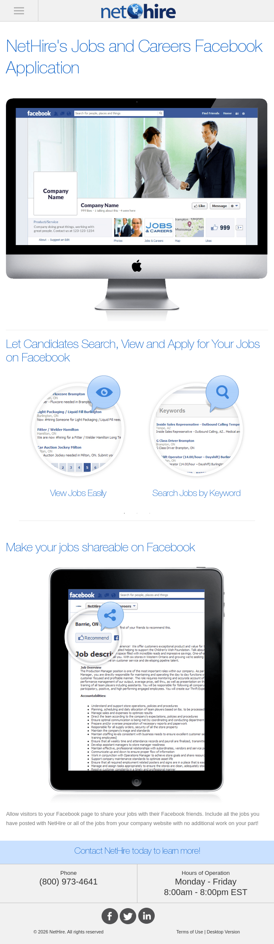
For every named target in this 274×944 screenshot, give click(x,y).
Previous (12, 432)
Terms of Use (189, 931)
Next (261, 432)
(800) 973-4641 (68, 881)
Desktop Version (223, 931)
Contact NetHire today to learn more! (137, 851)
